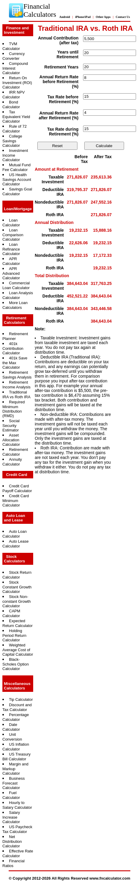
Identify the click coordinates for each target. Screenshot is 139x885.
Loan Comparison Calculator (12, 235)
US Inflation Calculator (15, 746)
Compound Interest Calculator (15, 68)
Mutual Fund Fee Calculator (16, 167)
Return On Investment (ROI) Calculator (17, 82)
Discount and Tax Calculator (17, 707)
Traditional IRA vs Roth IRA (16, 394)
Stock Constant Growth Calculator (17, 587)
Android (64, 17)
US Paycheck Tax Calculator (17, 829)
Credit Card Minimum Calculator (15, 500)
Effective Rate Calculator (17, 853)
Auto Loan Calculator (14, 533)
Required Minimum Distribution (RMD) (13, 409)
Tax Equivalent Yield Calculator (16, 116)
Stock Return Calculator (16, 574)
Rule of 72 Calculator (14, 128)
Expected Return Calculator (17, 623)
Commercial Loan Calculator (16, 285)
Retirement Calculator (15, 452)
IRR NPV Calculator (13, 94)
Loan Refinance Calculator (11, 249)
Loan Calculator (11, 222)
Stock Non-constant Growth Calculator (16, 601)
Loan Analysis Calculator (17, 295)
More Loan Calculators (15, 305)
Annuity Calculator (12, 461)
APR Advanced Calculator (11, 273)
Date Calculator (11, 727)
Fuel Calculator (11, 795)
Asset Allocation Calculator (11, 440)
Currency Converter (13, 56)
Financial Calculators (39, 10)
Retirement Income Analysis (16, 384)
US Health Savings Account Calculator (16, 179)
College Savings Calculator (12, 141)
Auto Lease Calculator (15, 543)
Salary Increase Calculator (11, 817)
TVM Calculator (11, 46)
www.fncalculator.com (109, 878)
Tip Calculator (21, 699)
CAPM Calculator (11, 613)
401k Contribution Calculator (12, 348)
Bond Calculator (11, 104)
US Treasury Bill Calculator (16, 756)
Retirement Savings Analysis (17, 374)
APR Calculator (11, 261)
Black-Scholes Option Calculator (15, 664)
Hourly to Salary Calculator (17, 805)
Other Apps (103, 17)
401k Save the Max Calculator (14, 363)
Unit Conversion (12, 736)
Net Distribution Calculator (12, 841)
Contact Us (123, 17)
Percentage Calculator (15, 717)
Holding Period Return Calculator (14, 635)
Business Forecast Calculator (13, 783)
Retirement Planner (15, 336)
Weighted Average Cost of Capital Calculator (17, 650)
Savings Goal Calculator (17, 191)
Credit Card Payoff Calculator (17, 488)
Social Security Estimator (10, 425)
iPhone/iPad (83, 17)
